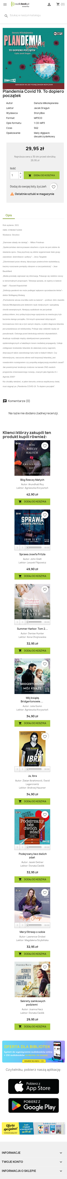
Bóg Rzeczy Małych (32, 479)
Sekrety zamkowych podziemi (32, 1002)
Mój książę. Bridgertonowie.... (32, 699)
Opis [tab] (9, 215)
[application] (32, 547)
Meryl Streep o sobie (32, 932)
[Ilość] (14, 175)
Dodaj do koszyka (41, 175)
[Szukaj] (27, 15)
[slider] (35, 547)
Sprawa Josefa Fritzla (32, 554)
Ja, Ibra (32, 776)
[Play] (17, 547)
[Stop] (22, 547)
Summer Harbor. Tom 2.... (32, 628)
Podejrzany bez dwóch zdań (33, 855)
